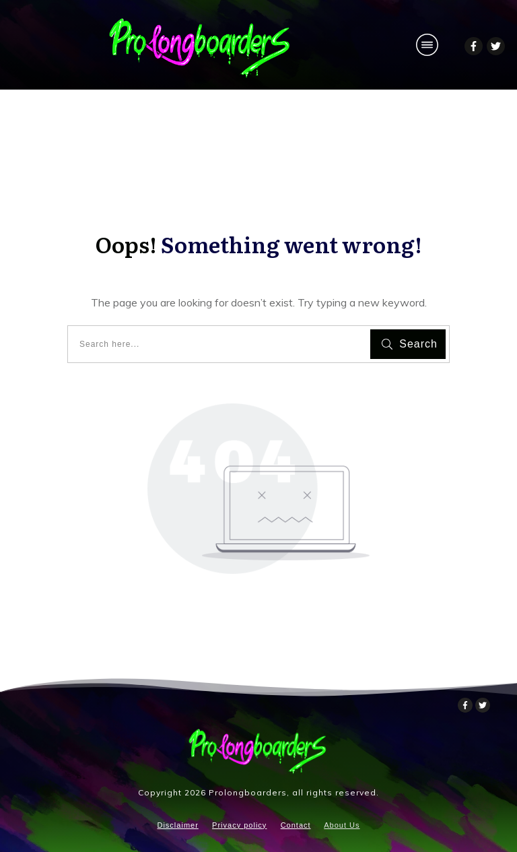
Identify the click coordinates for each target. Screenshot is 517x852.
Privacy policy (239, 825)
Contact (296, 825)
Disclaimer (177, 825)
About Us (341, 825)
